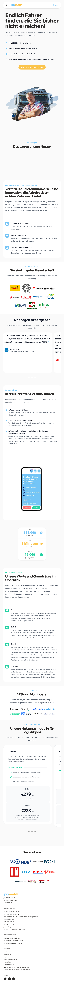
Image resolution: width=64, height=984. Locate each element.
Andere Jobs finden (9, 919)
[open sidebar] (6, 5)
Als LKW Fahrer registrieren (12, 911)
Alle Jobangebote (9, 922)
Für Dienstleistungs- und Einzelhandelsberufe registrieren (21, 916)
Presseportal (7, 954)
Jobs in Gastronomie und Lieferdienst (15, 929)
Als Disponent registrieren (11, 914)
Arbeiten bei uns (8, 952)
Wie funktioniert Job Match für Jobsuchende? (17, 967)
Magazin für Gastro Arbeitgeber (13, 943)
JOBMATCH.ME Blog (9, 964)
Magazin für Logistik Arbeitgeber (13, 940)
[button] (16, 5)
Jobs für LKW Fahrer (9, 924)
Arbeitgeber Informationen (12, 938)
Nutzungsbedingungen (10, 959)
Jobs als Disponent (9, 927)
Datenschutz (7, 962)
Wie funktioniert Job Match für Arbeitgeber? (17, 969)
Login (56, 5)
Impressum (7, 957)
